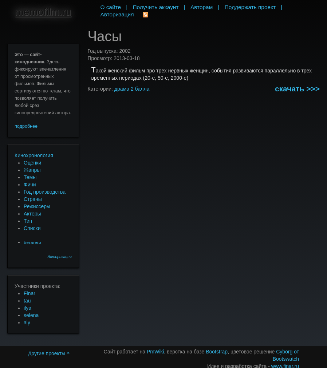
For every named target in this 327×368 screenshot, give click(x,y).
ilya (27, 308)
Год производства (45, 192)
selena (31, 315)
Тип (28, 221)
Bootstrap (217, 352)
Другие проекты (49, 353)
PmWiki (155, 352)
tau (27, 301)
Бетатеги (32, 242)
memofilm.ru (43, 11)
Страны (33, 199)
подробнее (26, 126)
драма (121, 89)
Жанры (32, 170)
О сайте (110, 7)
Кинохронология (34, 155)
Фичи (30, 184)
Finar (29, 293)
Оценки (32, 163)
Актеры (32, 214)
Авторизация (60, 257)
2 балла (140, 89)
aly (27, 322)
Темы (30, 177)
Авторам (201, 7)
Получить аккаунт (156, 7)
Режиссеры (37, 206)
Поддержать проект (250, 7)
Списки (32, 228)
